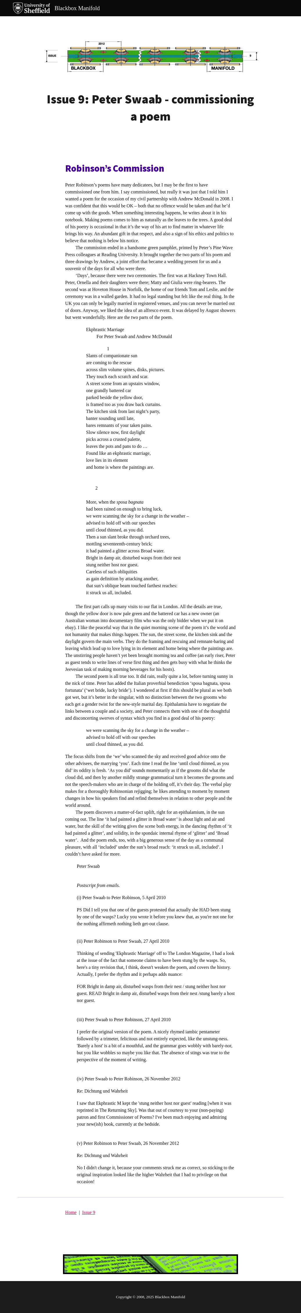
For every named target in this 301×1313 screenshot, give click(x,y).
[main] (150, 108)
